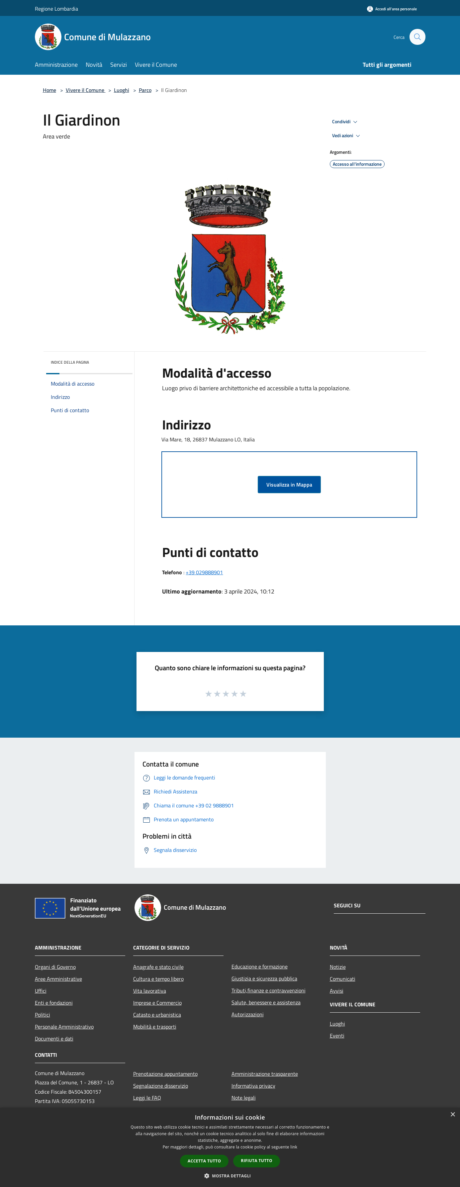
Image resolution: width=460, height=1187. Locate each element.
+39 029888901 (204, 572)
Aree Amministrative (58, 979)
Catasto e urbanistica (157, 1015)
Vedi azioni (347, 136)
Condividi (345, 122)
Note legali (243, 1098)
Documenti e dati (54, 1039)
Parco (145, 90)
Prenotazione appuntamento (165, 1074)
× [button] (452, 1114)
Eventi (337, 1036)
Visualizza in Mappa (289, 485)
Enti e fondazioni (54, 1003)
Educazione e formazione (259, 966)
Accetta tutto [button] (204, 1161)
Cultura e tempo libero (158, 979)
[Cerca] (417, 37)
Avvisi (336, 991)
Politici (42, 1015)
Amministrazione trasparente (264, 1074)
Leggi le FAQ (147, 1098)
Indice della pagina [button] (70, 362)
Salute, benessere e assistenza (266, 1002)
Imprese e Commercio (157, 1003)
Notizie (338, 967)
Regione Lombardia (56, 9)
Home (49, 90)
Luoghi (121, 90)
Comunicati (342, 979)
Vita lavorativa (149, 991)
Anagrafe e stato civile (158, 967)
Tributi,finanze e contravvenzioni (268, 990)
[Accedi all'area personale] (391, 9)
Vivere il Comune (86, 90)
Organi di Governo (55, 967)
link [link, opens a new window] (293, 1147)
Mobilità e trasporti (154, 1027)
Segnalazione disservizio (160, 1086)
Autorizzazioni (247, 1014)
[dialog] (230, 1147)
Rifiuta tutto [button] (256, 1160)
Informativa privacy (253, 1086)
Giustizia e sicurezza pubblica (264, 978)
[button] (230, 1175)
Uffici (40, 991)
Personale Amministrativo (64, 1027)
